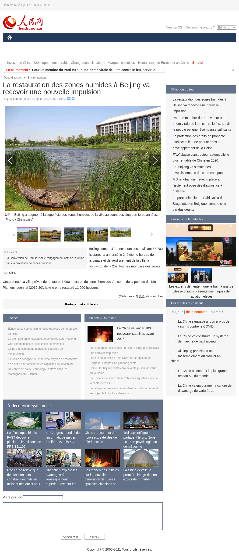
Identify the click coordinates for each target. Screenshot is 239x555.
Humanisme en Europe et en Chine (163, 63)
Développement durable (51, 63)
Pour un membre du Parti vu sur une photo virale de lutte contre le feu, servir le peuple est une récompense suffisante (202, 123)
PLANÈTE (159, 44)
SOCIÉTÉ (139, 44)
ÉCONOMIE (36, 44)
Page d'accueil (13, 77)
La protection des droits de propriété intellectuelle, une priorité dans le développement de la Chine (199, 142)
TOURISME (198, 44)
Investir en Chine (19, 63)
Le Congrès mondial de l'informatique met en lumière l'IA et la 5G (63, 437)
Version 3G (174, 27)
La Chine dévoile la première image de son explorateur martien (140, 474)
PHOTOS (17, 53)
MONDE (57, 44)
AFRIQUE (77, 44)
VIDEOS (36, 53)
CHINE (15, 44)
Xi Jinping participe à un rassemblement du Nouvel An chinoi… (196, 356)
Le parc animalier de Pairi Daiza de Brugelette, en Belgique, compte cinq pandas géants (199, 203)
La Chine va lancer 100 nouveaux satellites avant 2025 (135, 333)
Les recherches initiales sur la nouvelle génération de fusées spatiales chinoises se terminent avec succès (102, 479)
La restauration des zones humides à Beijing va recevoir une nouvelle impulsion (199, 105)
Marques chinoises (121, 63)
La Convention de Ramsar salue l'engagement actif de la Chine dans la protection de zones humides (45, 260)
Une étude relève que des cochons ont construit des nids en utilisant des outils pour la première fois (23, 479)
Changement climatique (88, 63)
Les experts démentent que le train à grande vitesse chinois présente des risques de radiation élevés (201, 291)
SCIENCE (97, 44)
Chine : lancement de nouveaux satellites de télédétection (101, 437)
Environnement (37, 77)
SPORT (178, 44)
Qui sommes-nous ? (200, 27)
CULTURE (118, 44)
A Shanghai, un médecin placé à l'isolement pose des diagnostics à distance (197, 185)
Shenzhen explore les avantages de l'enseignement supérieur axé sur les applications (61, 479)
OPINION (220, 44)
